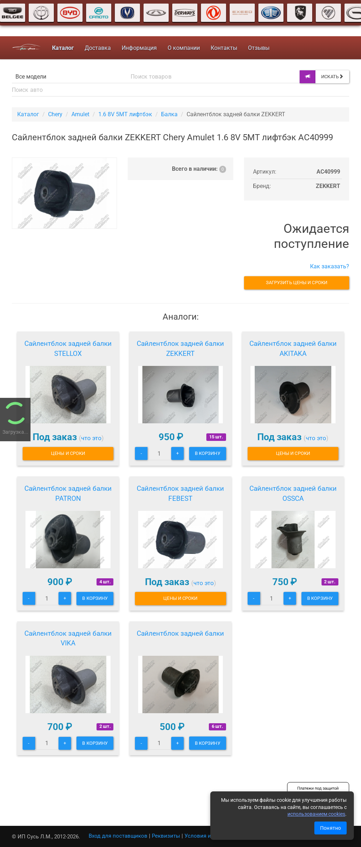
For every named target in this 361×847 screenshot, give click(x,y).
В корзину (207, 453)
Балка (169, 114)
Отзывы (258, 47)
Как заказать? (329, 266)
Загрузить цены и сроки (296, 282)
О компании (183, 47)
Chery (55, 114)
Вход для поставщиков (118, 836)
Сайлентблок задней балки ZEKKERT (180, 348)
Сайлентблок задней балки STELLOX (68, 348)
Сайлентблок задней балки (180, 633)
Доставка (97, 47)
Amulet (80, 114)
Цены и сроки (68, 453)
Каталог (28, 114)
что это (91, 438)
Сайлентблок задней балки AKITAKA (293, 348)
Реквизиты (166, 836)
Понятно (330, 828)
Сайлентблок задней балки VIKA (68, 638)
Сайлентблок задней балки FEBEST (180, 493)
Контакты (223, 47)
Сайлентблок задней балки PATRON (68, 493)
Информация (138, 47)
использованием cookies (316, 814)
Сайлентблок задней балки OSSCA (293, 493)
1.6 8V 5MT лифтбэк (125, 114)
